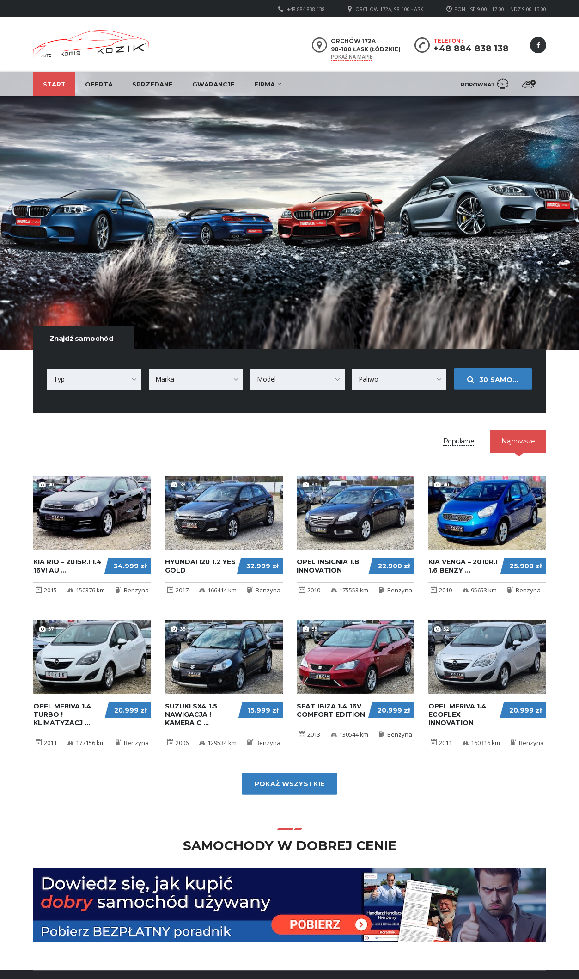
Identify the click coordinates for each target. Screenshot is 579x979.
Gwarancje (213, 84)
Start (54, 84)
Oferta (99, 84)
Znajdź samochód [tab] (81, 338)
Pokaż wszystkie (290, 784)
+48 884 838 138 (306, 9)
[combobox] (94, 379)
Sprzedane (152, 84)
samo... (492, 380)
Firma (264, 84)
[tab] (459, 441)
